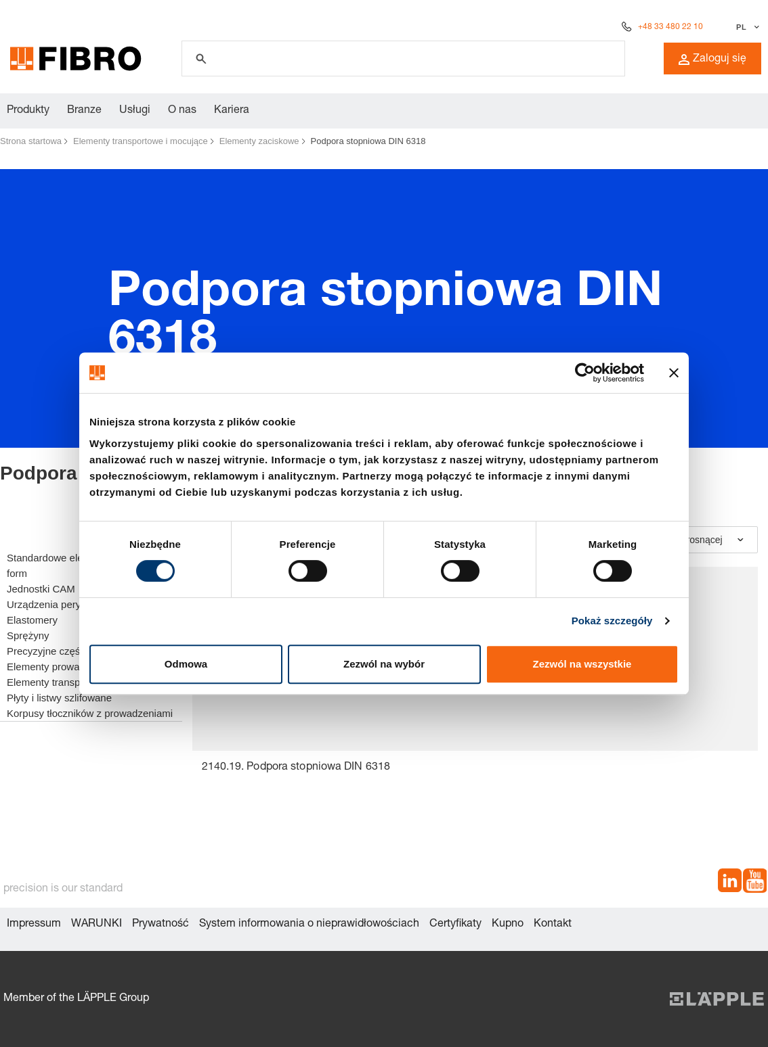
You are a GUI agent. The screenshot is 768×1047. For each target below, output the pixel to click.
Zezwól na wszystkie (582, 664)
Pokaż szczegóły (612, 620)
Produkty (28, 111)
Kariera (231, 111)
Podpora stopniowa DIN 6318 (368, 141)
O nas (182, 111)
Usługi (134, 111)
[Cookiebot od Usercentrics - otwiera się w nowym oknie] (585, 373)
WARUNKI (96, 924)
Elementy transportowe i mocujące (140, 141)
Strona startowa (31, 141)
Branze (84, 111)
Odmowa (186, 664)
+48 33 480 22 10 (670, 27)
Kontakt (553, 924)
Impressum (34, 924)
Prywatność (160, 924)
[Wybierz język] (746, 27)
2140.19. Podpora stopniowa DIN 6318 (296, 767)
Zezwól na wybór (384, 664)
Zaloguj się (712, 59)
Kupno (508, 924)
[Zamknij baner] (674, 372)
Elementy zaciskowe (259, 141)
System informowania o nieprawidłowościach (309, 924)
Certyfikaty (455, 924)
